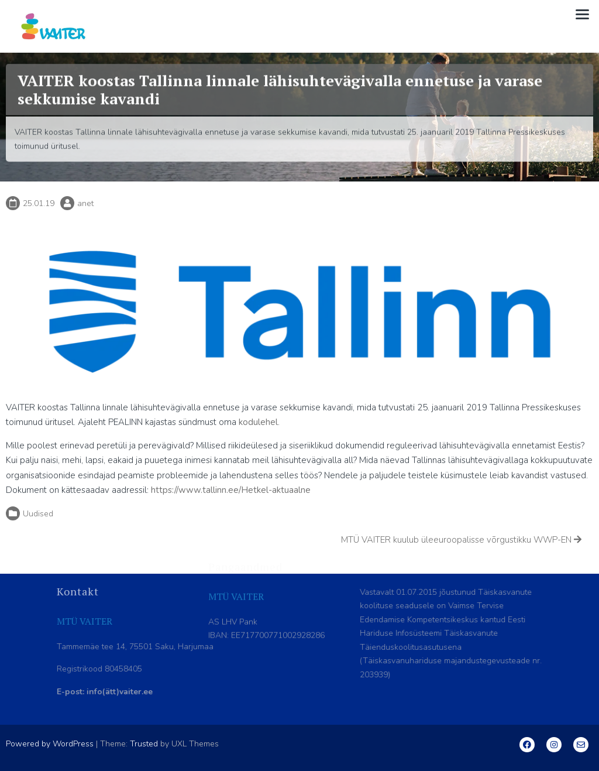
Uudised (38, 513)
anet (85, 203)
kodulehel (258, 422)
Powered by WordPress (50, 743)
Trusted (144, 743)
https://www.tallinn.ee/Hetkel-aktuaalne (231, 490)
